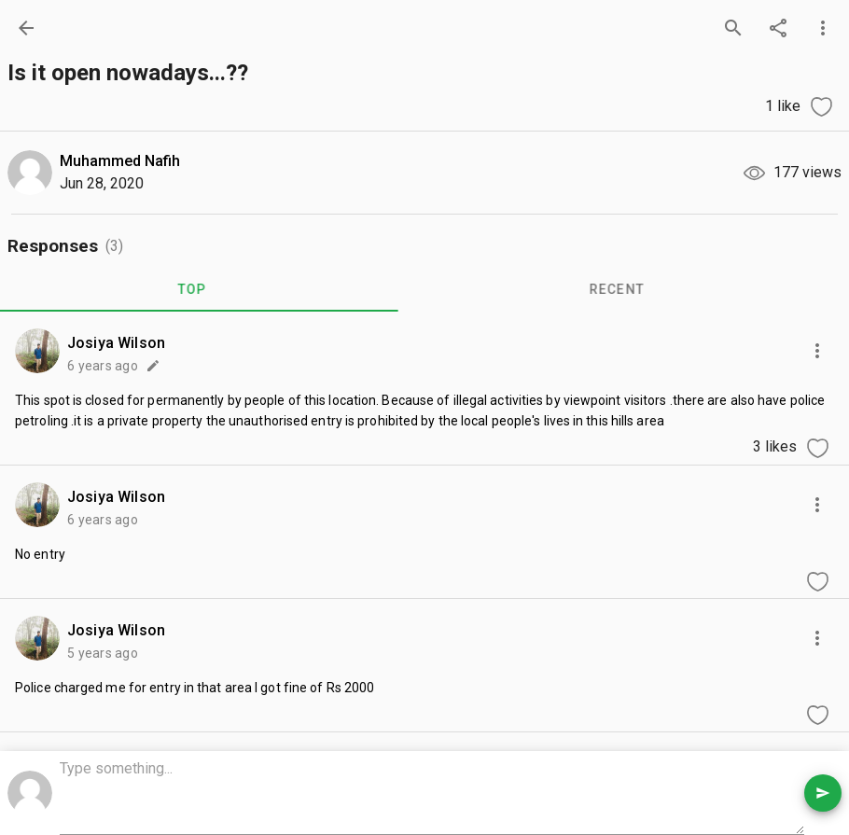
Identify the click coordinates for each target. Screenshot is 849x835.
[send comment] (823, 793)
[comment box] (432, 795)
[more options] (822, 28)
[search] (733, 28)
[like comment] (817, 448)
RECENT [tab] (631, 289)
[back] (26, 28)
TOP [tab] (205, 289)
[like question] (821, 106)
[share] (778, 28)
